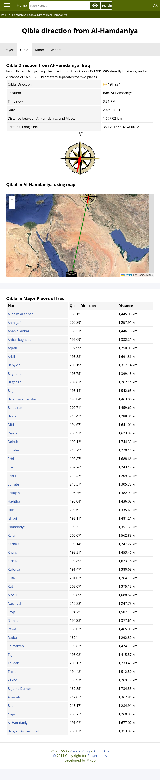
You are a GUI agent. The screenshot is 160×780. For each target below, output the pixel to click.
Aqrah (12, 348)
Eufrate (13, 484)
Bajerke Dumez (19, 688)
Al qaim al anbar (20, 314)
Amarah (14, 697)
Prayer (8, 50)
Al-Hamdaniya (18, 722)
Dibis (11, 424)
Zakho (12, 680)
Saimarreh (16, 646)
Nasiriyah (15, 603)
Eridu (12, 475)
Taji (10, 654)
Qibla (24, 50)
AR (155, 5)
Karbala (14, 544)
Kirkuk (13, 561)
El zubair (14, 450)
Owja (12, 612)
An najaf (14, 322)
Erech (12, 467)
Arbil (11, 356)
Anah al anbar (18, 331)
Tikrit (12, 671)
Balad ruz (15, 407)
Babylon (14, 365)
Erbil (11, 458)
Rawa (12, 629)
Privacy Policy (80, 751)
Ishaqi (12, 518)
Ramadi (13, 620)
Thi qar (13, 663)
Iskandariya (16, 527)
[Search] (59, 5)
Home (22, 5)
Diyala (12, 433)
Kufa (11, 578)
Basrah (13, 705)
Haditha (14, 501)
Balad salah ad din (22, 399)
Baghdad (14, 373)
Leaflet (126, 275)
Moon (39, 50)
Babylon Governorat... (25, 731)
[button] (88, 195)
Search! (107, 5)
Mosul (12, 595)
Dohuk (13, 441)
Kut (10, 586)
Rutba (12, 637)
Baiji (11, 390)
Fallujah (14, 493)
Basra (12, 416)
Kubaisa (14, 569)
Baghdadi (15, 382)
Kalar (12, 535)
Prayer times (97, 755)
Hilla (11, 510)
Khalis (12, 552)
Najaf (12, 714)
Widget (56, 50)
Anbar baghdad (20, 339)
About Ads (101, 751)
